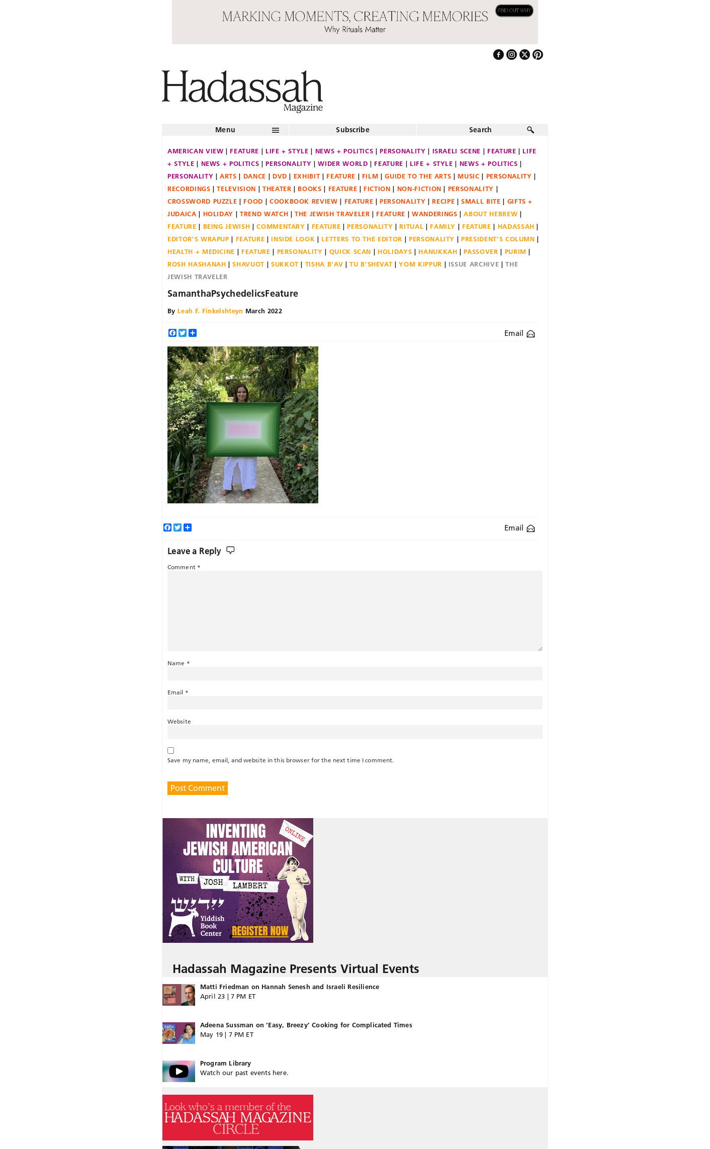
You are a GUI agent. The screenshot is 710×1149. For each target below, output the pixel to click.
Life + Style (287, 151)
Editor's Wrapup (198, 239)
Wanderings (435, 214)
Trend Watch (264, 214)
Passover (481, 251)
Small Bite (481, 201)
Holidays (395, 251)
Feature (244, 151)
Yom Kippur (420, 264)
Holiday (218, 214)
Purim (515, 251)
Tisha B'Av (324, 264)
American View (195, 151)
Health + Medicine (201, 251)
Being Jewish (226, 226)
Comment (184, 567)
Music (468, 176)
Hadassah (516, 226)
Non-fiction (419, 189)
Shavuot (248, 264)
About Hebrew (490, 214)
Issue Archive (474, 264)
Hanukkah (437, 251)
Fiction (377, 189)
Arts (228, 176)
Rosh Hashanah (196, 264)
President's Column (498, 239)
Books (309, 189)
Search (480, 129)
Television (236, 189)
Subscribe (353, 129)
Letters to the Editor (361, 239)
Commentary (280, 226)
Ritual (411, 226)
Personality (402, 151)
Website (179, 721)
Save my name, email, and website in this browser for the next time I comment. (280, 760)
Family (443, 226)
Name (178, 663)
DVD (280, 176)
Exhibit (307, 176)
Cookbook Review (304, 201)
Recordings (189, 189)
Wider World (343, 163)
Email (519, 333)
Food (253, 201)
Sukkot (285, 264)
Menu (225, 129)
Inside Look (293, 239)
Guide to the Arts (418, 176)
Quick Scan (350, 251)
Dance (254, 176)
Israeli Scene (456, 151)
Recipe (443, 201)
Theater (277, 189)
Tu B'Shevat (370, 264)
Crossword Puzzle (202, 201)
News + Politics (344, 151)
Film (370, 176)
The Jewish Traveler (332, 214)
